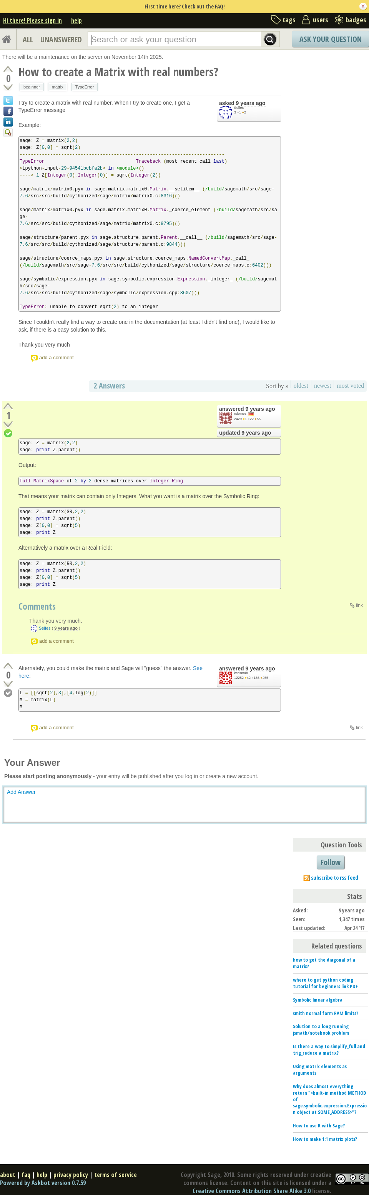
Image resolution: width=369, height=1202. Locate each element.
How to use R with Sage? (319, 1125)
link (359, 605)
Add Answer (21, 792)
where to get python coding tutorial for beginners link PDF (325, 983)
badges (356, 19)
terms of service (115, 1174)
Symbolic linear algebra (317, 999)
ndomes (240, 413)
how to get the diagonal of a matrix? (324, 963)
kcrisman (241, 673)
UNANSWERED (61, 39)
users (320, 19)
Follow (331, 862)
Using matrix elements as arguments (320, 1069)
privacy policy (70, 1174)
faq (26, 1174)
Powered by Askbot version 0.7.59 (43, 1183)
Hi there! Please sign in (32, 20)
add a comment (56, 357)
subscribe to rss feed (334, 877)
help (76, 20)
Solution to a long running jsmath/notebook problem (321, 1029)
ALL (28, 39)
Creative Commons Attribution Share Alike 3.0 (252, 1191)
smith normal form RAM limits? (325, 1013)
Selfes (239, 108)
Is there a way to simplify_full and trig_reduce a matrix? (329, 1049)
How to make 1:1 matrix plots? (325, 1138)
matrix (57, 87)
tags (289, 19)
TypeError (84, 87)
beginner (31, 87)
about (7, 1174)
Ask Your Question (330, 39)
